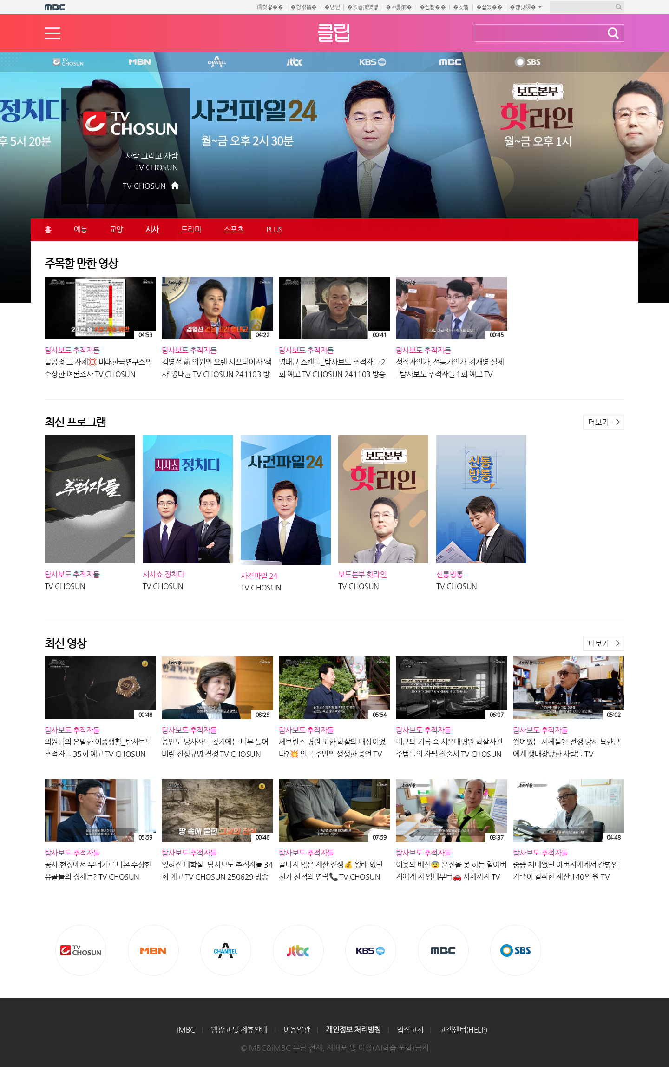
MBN (139, 62)
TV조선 (61, 62)
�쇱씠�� (489, 7)
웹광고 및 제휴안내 (239, 1029)
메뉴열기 (52, 33)
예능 (80, 229)
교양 (116, 229)
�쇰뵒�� (433, 7)
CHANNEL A (217, 62)
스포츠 (233, 229)
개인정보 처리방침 (353, 1029)
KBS (371, 62)
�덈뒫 (332, 7)
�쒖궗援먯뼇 (362, 7)
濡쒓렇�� (270, 7)
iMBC (186, 1029)
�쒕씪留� (303, 7)
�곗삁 (460, 7)
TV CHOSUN (144, 185)
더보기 (598, 422)
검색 (613, 33)
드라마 (191, 229)
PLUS (274, 229)
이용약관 (296, 1029)
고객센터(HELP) (463, 1029)
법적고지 (410, 1029)
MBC (448, 62)
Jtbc (295, 62)
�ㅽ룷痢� (399, 7)
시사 (152, 229)
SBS (527, 62)
